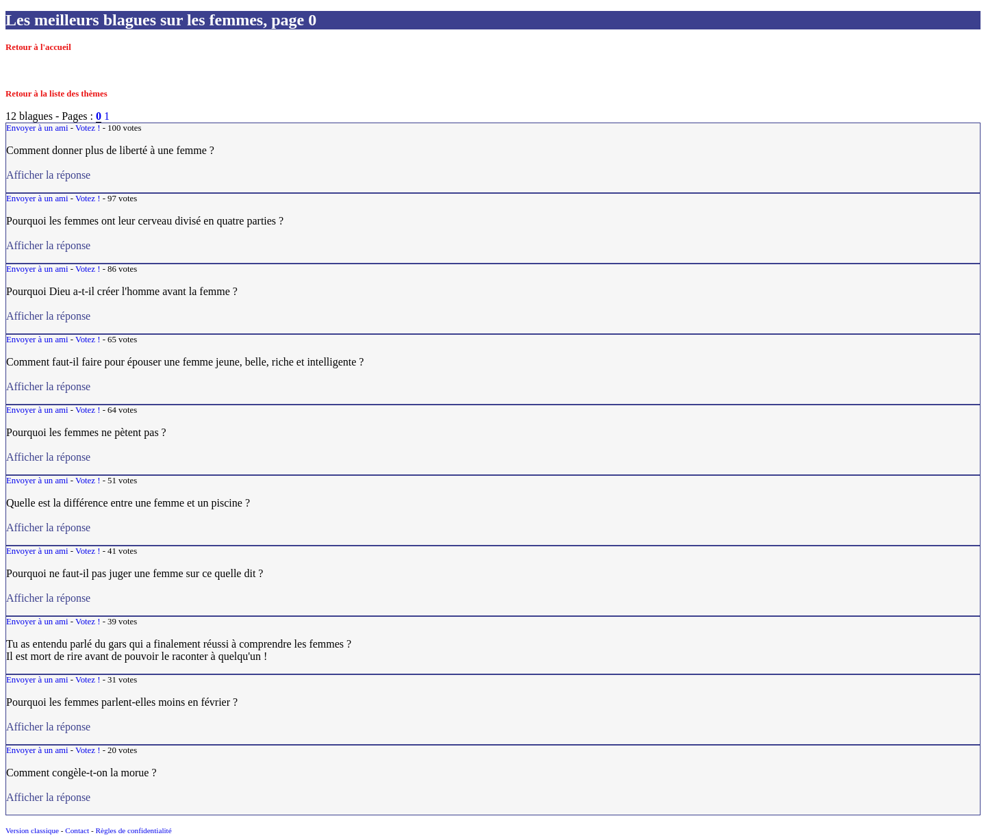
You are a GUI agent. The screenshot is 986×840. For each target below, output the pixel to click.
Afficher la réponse (108, 175)
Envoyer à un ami (37, 128)
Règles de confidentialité (133, 830)
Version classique (32, 830)
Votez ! (87, 128)
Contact (77, 830)
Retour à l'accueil (38, 47)
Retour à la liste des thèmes (56, 94)
